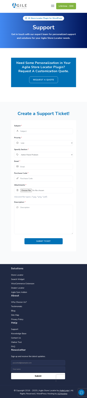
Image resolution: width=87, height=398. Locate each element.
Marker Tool (16, 342)
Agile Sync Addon (19, 292)
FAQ (13, 346)
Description (19, 202)
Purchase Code (21, 173)
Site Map (15, 315)
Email (17, 161)
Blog (13, 310)
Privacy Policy (17, 319)
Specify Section (21, 149)
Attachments (20, 185)
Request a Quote (43, 79)
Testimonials (16, 306)
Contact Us (16, 337)
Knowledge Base (18, 333)
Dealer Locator (17, 288)
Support (14, 329)
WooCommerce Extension (22, 283)
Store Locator (17, 275)
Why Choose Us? (19, 302)
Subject (18, 126)
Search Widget (17, 279)
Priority (18, 137)
